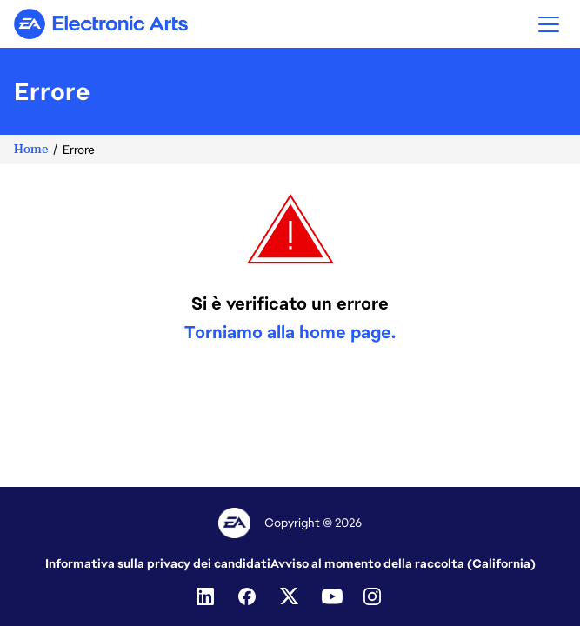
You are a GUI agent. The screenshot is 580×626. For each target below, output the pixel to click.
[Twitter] (290, 596)
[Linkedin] (207, 596)
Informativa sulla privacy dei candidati (157, 563)
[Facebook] (248, 596)
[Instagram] (373, 596)
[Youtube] (332, 596)
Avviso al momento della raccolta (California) (403, 563)
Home (31, 149)
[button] (548, 24)
